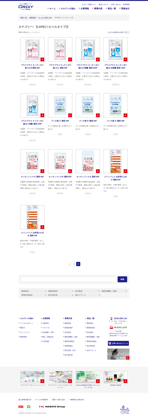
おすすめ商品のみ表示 (119, 32)
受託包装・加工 (70, 350)
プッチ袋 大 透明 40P (116, 121)
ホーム (52, 8)
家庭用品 (68, 323)
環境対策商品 (69, 341)
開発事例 (23, 337)
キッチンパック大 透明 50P (87, 177)
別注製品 (68, 332)
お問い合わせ (116, 4)
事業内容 (98, 8)
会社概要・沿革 (48, 332)
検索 (122, 279)
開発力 (22, 328)
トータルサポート (26, 323)
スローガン (46, 328)
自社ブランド (91, 350)
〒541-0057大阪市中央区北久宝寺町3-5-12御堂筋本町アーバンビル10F (118, 333)
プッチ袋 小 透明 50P (60, 121)
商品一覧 (112, 8)
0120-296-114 (120, 318)
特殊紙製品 (69, 346)
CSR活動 (45, 341)
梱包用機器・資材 (71, 337)
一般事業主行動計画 (76, 400)
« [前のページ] (69, 264)
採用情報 (126, 4)
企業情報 (85, 8)
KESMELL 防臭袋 (115, 385)
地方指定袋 (69, 355)
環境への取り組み (58, 400)
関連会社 (125, 8)
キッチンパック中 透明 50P (60, 177)
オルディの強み (68, 8)
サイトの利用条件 (41, 400)
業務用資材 (69, 328)
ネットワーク (25, 332)
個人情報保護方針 (24, 400)
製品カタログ (103, 4)
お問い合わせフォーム (120, 343)
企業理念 (45, 323)
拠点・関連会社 (48, 337)
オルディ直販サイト (89, 4)
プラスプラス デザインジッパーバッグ (32, 385)
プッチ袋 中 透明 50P (88, 121)
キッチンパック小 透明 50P (32, 177)
